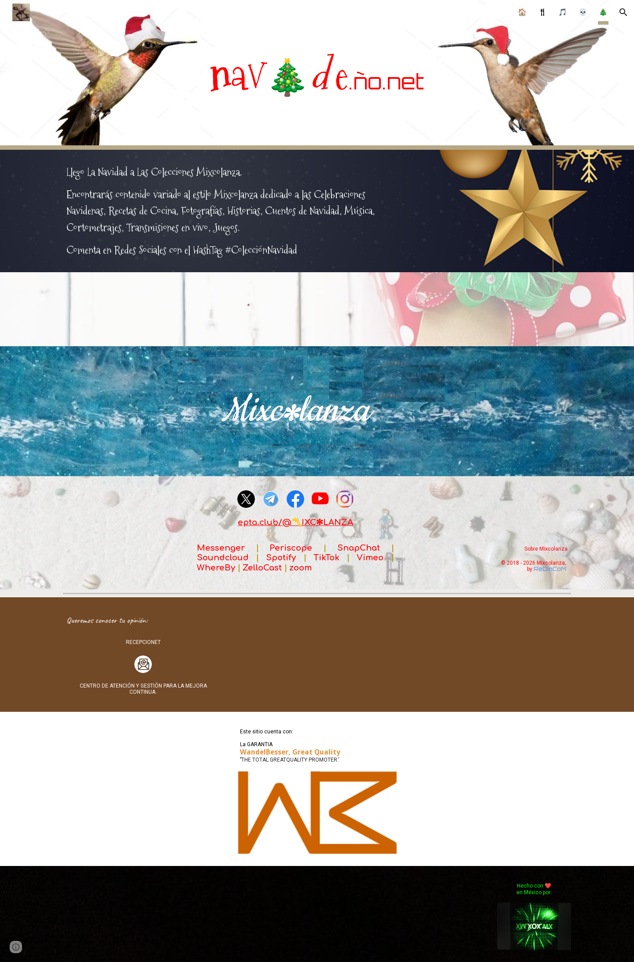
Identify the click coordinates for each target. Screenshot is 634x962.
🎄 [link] (603, 12)
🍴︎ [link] (542, 12)
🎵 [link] (562, 12)
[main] (317, 75)
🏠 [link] (522, 12)
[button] (623, 12)
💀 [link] (583, 12)
